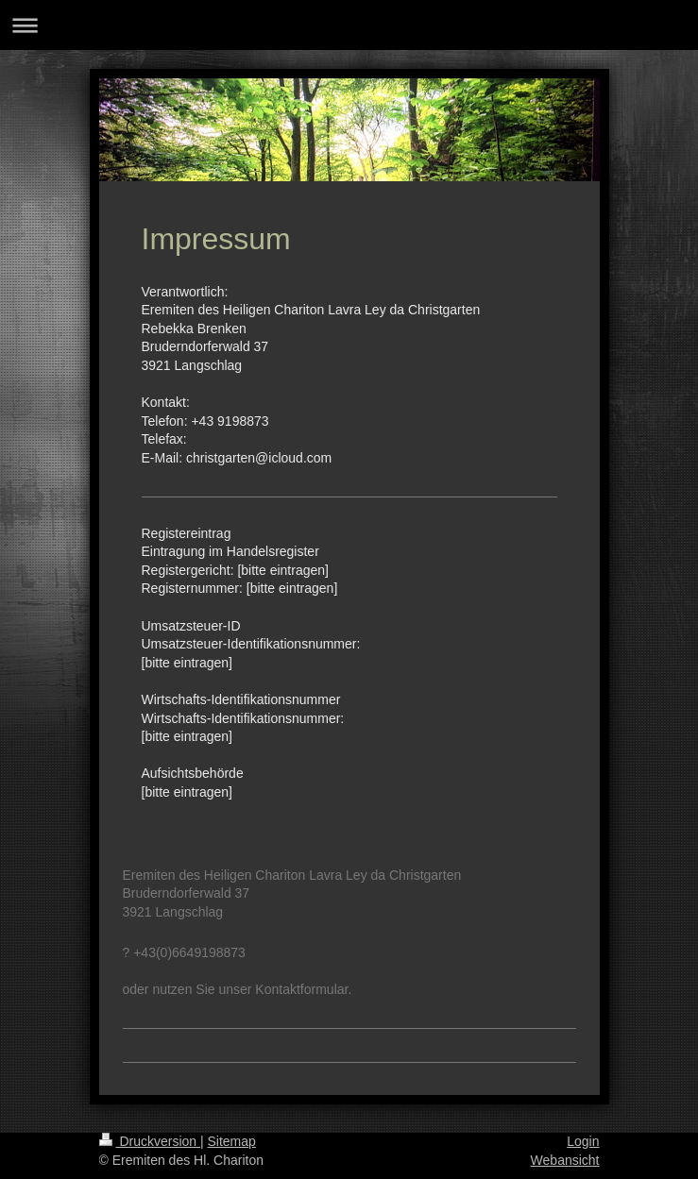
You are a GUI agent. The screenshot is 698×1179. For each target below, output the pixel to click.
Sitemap (232, 1141)
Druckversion (149, 1141)
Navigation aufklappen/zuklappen (349, 25)
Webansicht (565, 1160)
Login (583, 1141)
